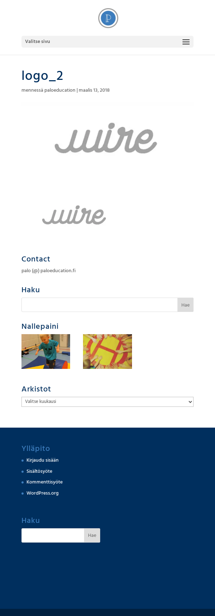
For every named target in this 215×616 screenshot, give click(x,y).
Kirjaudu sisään (42, 460)
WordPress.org (42, 493)
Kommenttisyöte (44, 482)
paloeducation (59, 90)
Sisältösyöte (39, 471)
